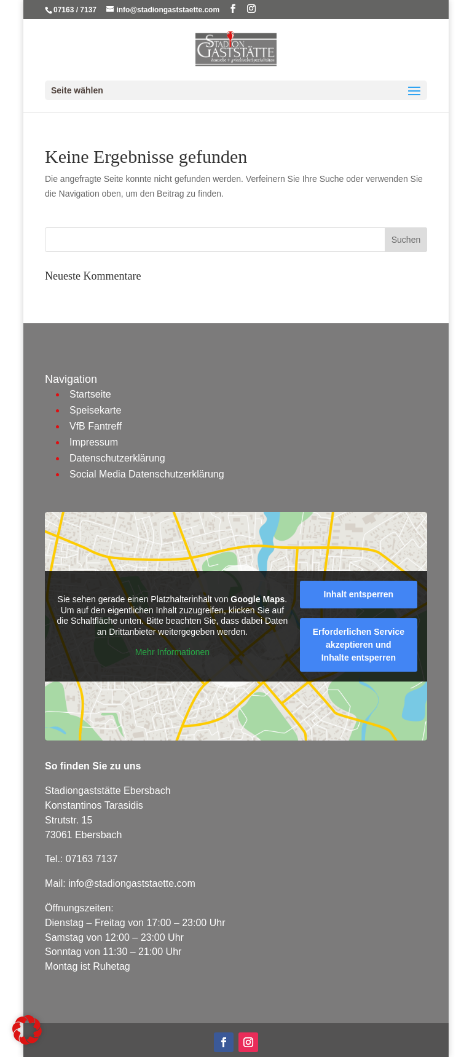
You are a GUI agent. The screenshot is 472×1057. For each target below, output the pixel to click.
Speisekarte (95, 410)
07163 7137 (92, 859)
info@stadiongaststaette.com (131, 883)
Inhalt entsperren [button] (359, 594)
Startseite (90, 394)
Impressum (93, 442)
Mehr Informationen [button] (172, 653)
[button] (27, 1030)
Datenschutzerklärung (117, 458)
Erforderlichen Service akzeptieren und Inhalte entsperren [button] (358, 644)
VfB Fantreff (95, 426)
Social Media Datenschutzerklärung (146, 474)
